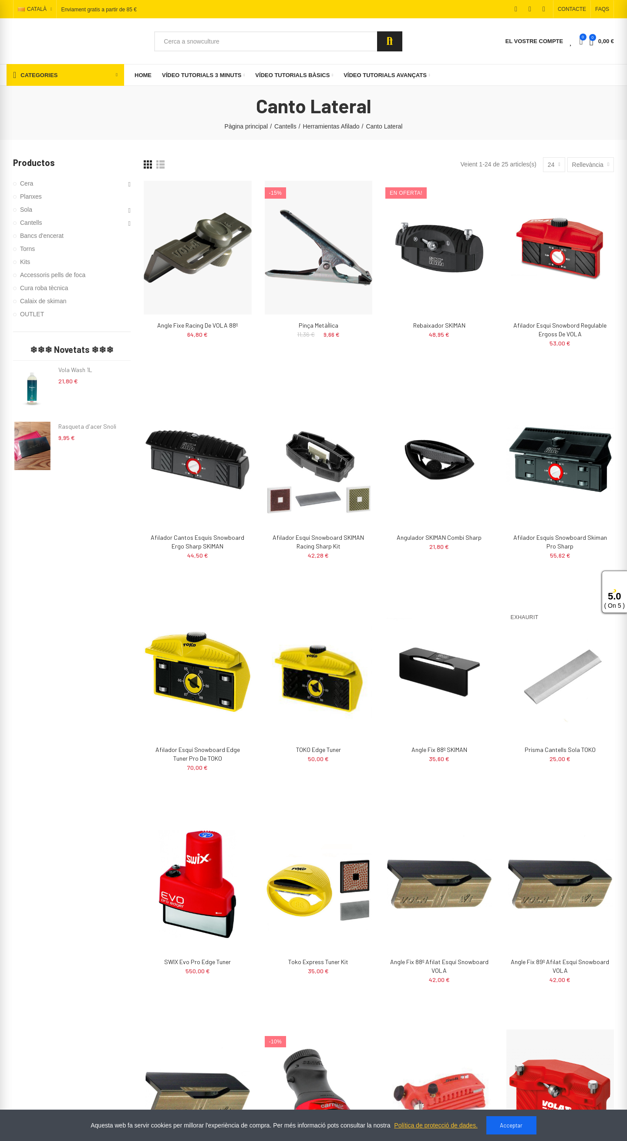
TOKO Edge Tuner (318, 749)
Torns (27, 248)
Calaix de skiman (43, 301)
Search (389, 41)
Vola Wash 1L (75, 369)
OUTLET (32, 314)
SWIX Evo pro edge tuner (197, 961)
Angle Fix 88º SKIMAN (439, 749)
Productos (34, 162)
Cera (26, 183)
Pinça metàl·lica (318, 325)
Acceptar (511, 1125)
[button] (572, 9)
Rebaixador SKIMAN (439, 325)
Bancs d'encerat (42, 235)
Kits (25, 261)
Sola (26, 209)
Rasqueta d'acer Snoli (87, 426)
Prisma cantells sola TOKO (560, 749)
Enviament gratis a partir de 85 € (98, 10)
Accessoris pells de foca (52, 274)
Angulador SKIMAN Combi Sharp (439, 537)
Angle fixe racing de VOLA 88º (197, 325)
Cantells (31, 222)
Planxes (31, 196)
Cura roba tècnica (44, 287)
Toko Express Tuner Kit (318, 961)
